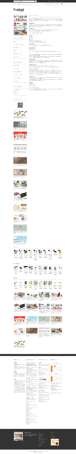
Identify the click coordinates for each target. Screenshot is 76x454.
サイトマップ (15, 93)
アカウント (49, 1)
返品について (40, 437)
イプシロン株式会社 (41, 382)
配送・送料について (41, 435)
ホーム (39, 432)
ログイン (54, 1)
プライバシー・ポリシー (52, 20)
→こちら (33, 84)
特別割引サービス (16, 91)
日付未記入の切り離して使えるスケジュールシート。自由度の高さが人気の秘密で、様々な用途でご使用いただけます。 (44, 333)
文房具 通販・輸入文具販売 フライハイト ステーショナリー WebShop (38, 451)
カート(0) (60, 1)
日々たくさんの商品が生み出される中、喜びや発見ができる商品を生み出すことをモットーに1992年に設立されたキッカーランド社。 (56, 309)
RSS (39, 445)
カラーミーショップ (54, 19)
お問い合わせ (52, 437)
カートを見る (52, 435)
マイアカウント (53, 432)
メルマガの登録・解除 (42, 442)
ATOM (41, 445)
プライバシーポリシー (42, 440)
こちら (22, 364)
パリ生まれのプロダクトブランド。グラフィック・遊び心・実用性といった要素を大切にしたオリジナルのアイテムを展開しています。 (44, 309)
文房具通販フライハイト (32, 83)
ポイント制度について (16, 89)
